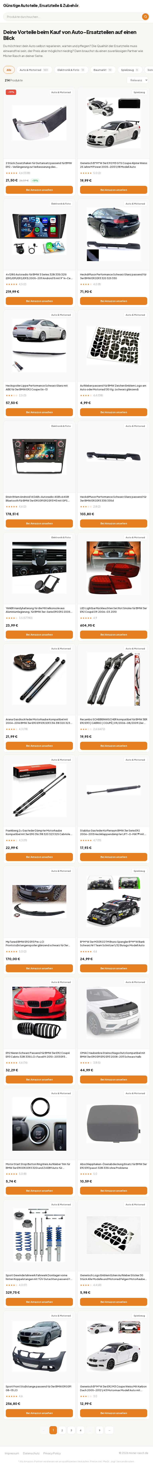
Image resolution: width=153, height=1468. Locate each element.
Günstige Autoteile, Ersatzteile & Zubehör (41, 5)
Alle (9, 69)
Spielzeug (130, 70)
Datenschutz (31, 1453)
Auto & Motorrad (34, 70)
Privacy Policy (52, 1453)
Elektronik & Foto (71, 70)
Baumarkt (103, 70)
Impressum (12, 1453)
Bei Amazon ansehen (39, 189)
